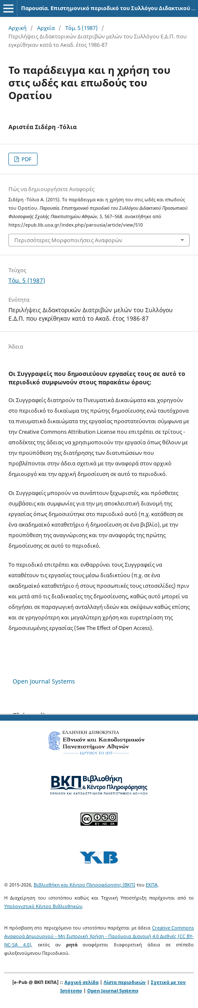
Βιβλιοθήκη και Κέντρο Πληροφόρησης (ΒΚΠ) (84, 884)
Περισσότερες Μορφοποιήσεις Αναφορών (68, 240)
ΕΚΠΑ (152, 884)
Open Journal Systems (44, 681)
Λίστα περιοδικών (125, 982)
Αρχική (17, 28)
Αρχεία (46, 28)
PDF (26, 159)
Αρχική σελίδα (81, 982)
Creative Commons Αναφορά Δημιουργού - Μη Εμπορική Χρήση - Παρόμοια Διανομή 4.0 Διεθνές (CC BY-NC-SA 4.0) (99, 936)
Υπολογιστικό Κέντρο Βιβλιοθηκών (43, 906)
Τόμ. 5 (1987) (81, 28)
